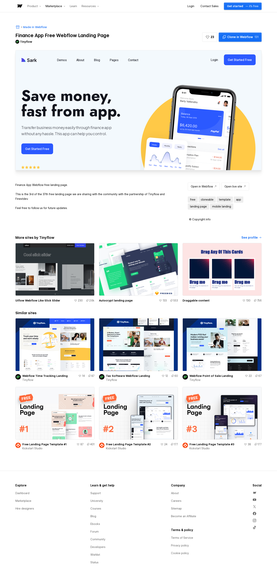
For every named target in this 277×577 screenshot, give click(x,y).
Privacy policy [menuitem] (180, 545)
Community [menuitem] (97, 539)
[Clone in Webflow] (240, 37)
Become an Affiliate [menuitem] (183, 516)
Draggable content (196, 300)
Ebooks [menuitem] (95, 523)
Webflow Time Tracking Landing (45, 375)
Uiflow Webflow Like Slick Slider (37, 300)
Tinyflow (27, 379)
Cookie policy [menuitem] (180, 553)
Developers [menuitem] (97, 547)
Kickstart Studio (32, 448)
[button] (34, 6)
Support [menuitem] (95, 493)
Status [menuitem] (94, 562)
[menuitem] (254, 493)
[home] (20, 6)
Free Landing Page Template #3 (211, 444)
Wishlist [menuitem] (95, 554)
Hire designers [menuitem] (24, 508)
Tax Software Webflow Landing (128, 375)
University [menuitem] (96, 500)
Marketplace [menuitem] (23, 500)
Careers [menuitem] (176, 500)
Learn (73, 6)
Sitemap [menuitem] (176, 508)
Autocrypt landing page (116, 300)
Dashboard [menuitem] (22, 493)
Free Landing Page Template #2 (128, 444)
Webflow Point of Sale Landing (211, 375)
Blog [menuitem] (93, 516)
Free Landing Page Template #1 (44, 444)
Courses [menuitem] (95, 508)
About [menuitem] (175, 493)
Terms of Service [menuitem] (182, 537)
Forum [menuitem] (94, 531)
